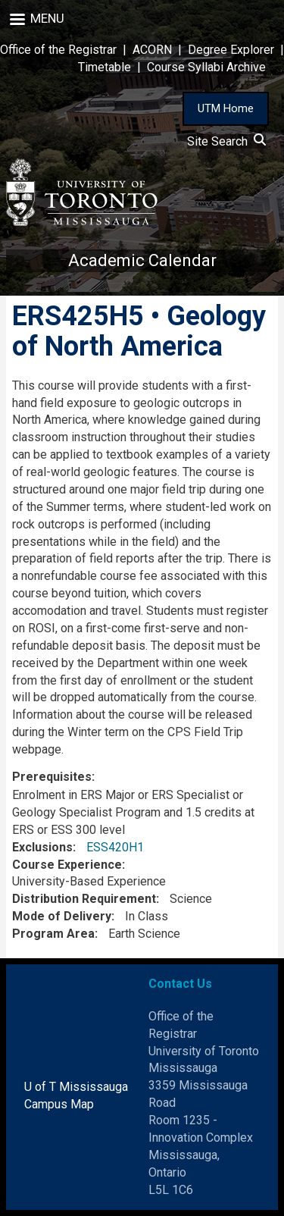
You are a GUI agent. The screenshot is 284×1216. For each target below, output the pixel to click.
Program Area (53, 933)
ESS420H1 (115, 847)
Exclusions (42, 847)
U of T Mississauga (76, 1087)
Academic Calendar (142, 260)
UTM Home (226, 108)
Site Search (226, 141)
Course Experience (67, 864)
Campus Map (59, 1104)
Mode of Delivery (61, 916)
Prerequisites (52, 776)
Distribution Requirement (84, 899)
